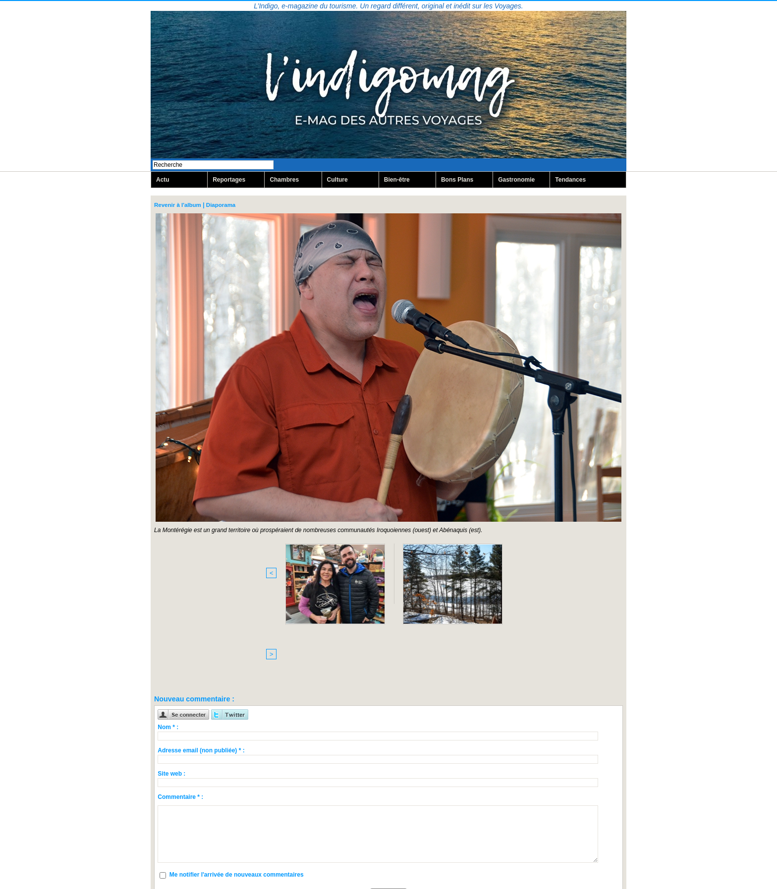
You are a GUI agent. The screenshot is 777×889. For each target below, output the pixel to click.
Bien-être (397, 180)
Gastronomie (516, 180)
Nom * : (168, 646)
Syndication (384, 864)
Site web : (171, 693)
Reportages (229, 180)
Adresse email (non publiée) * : (201, 670)
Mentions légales (389, 857)
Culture (337, 180)
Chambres (284, 180)
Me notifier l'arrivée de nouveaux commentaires (236, 794)
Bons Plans (457, 180)
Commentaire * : (180, 716)
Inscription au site (431, 864)
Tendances (570, 180)
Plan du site (336, 864)
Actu (162, 180)
